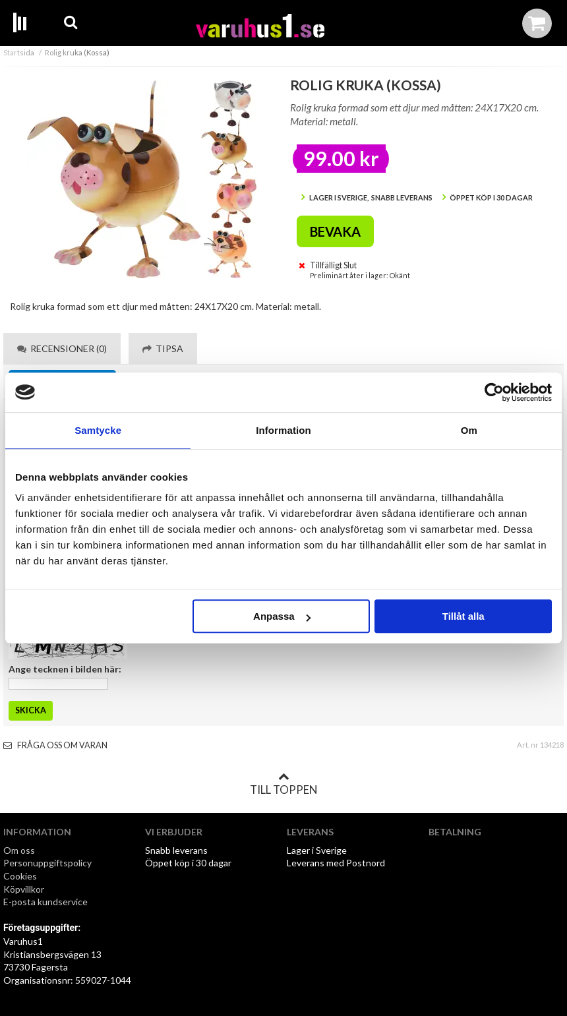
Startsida (18, 52)
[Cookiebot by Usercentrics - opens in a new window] (494, 392)
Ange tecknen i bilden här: (65, 668)
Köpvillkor (23, 889)
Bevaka (335, 231)
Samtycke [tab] (98, 430)
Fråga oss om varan (55, 745)
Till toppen (283, 783)
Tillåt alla (463, 616)
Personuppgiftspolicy (47, 862)
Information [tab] (283, 430)
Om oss (19, 850)
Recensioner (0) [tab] (62, 348)
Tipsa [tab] (162, 348)
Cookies (20, 876)
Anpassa (282, 616)
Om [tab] (469, 430)
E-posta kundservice (46, 901)
